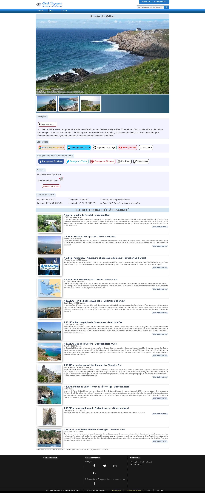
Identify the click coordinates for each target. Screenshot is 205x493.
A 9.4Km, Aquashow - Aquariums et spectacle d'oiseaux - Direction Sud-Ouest (105, 258)
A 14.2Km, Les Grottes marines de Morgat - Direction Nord (94, 429)
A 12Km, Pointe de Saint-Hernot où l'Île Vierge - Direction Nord (96, 387)
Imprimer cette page (106, 147)
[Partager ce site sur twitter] (104, 466)
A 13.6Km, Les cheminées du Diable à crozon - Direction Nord (96, 408)
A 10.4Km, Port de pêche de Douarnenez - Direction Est (93, 322)
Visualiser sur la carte (51, 186)
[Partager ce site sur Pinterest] (94, 473)
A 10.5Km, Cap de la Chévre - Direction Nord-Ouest (90, 344)
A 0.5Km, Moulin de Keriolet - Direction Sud (86, 215)
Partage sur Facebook (52, 161)
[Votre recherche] (150, 7)
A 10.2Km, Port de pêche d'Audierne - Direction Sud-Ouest (94, 301)
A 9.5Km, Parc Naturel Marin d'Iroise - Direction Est (91, 279)
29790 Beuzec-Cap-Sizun (49, 174)
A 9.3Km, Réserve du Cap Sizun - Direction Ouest (90, 236)
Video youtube (129, 147)
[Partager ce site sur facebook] (94, 466)
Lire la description (49, 124)
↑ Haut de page (115, 490)
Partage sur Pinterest (104, 161)
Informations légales (134, 490)
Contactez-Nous (160, 2)
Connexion (146, 2)
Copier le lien (143, 161)
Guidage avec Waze (80, 147)
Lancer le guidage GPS (53, 147)
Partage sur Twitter (78, 161)
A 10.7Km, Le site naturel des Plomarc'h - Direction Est (92, 365)
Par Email (125, 161)
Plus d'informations (160, 227)
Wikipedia (147, 147)
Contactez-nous (50, 457)
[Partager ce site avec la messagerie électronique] (115, 466)
